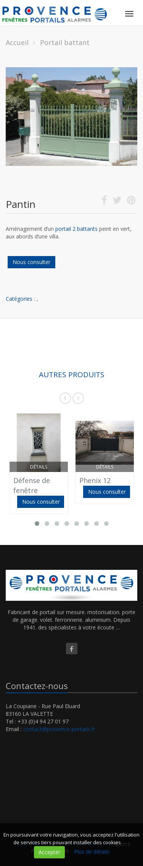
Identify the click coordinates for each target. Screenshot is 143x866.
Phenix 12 (95, 480)
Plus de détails (91, 851)
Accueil (17, 42)
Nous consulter (31, 262)
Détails (38, 467)
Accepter (49, 852)
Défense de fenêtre (31, 485)
